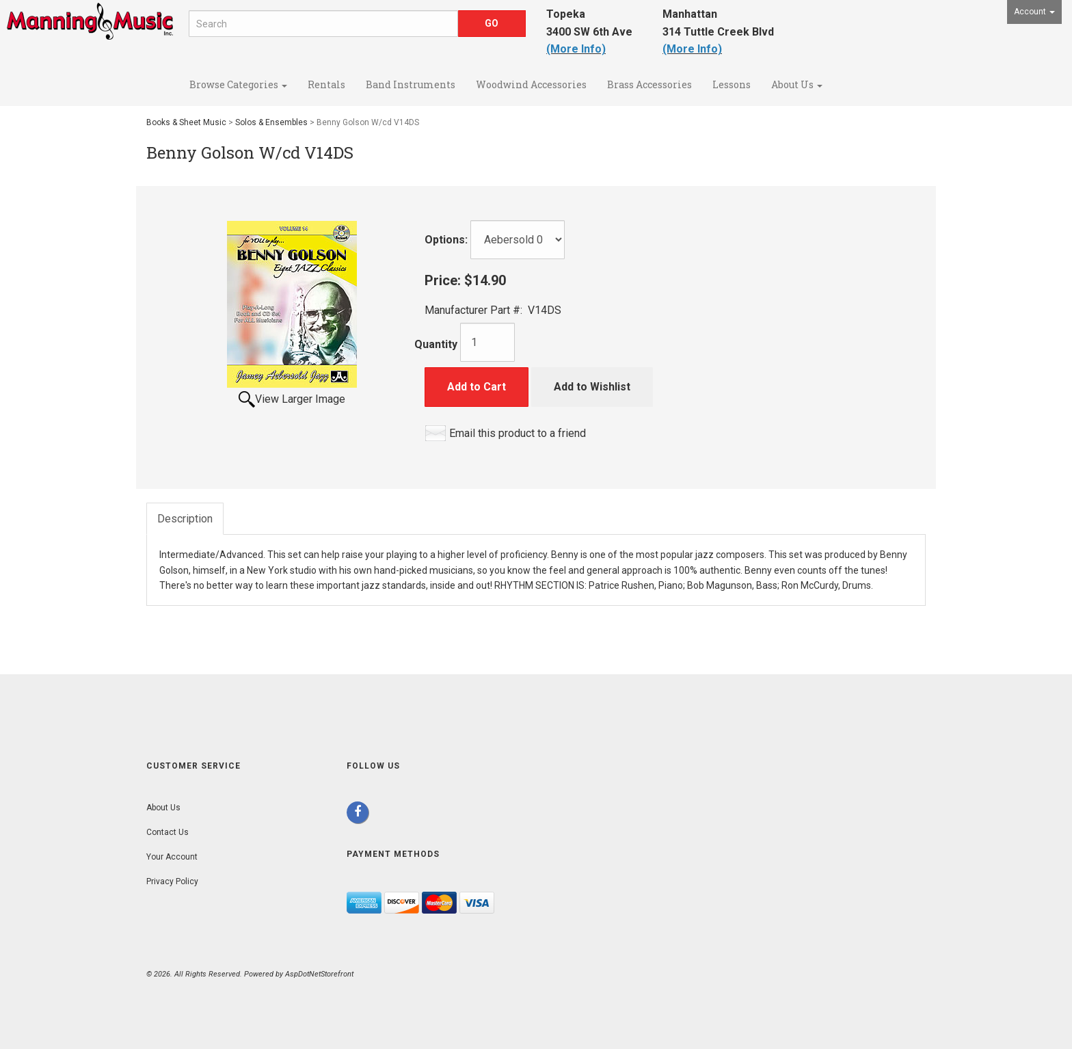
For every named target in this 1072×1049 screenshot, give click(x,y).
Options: (446, 239)
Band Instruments (410, 84)
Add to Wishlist (592, 386)
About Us (796, 84)
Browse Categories (238, 84)
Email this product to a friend (517, 433)
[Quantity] (487, 342)
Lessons (731, 84)
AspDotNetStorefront (319, 974)
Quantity (435, 344)
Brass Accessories (649, 84)
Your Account (172, 857)
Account (1034, 11)
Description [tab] (185, 518)
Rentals (326, 84)
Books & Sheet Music (186, 122)
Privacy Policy (172, 881)
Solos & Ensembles (271, 122)
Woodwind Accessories (531, 84)
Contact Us (167, 832)
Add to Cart (476, 386)
